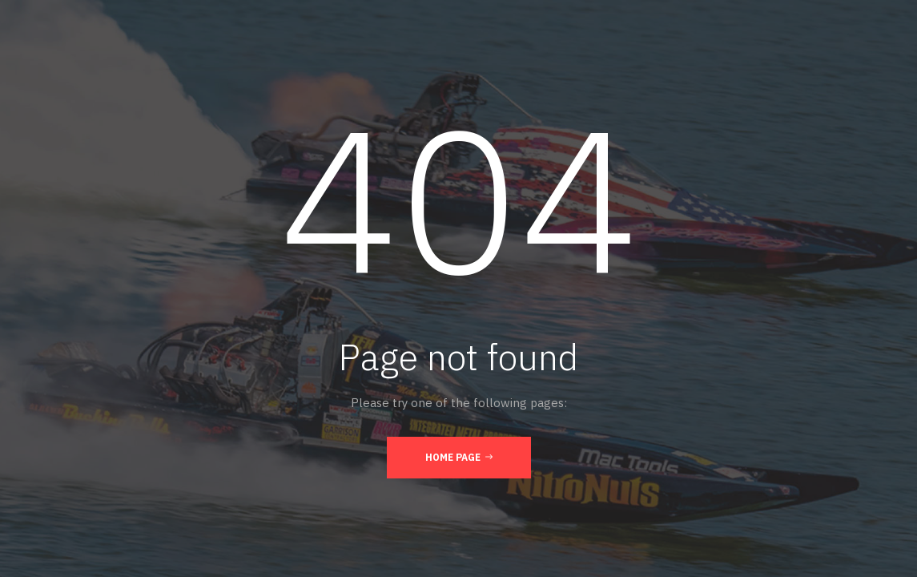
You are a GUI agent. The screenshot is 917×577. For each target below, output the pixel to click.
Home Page (459, 457)
